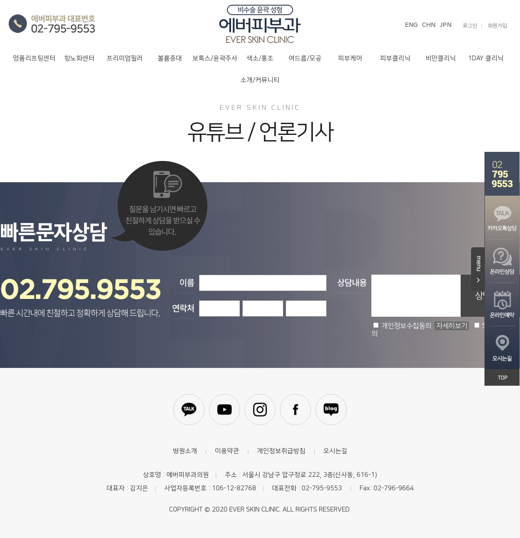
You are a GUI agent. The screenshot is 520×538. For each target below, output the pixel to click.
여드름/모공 (305, 58)
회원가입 (497, 26)
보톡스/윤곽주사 (214, 58)
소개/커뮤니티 (260, 80)
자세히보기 (452, 326)
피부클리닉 (395, 58)
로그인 (470, 26)
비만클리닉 (441, 58)
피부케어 (350, 58)
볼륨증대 (170, 58)
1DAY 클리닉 (486, 58)
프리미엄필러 (125, 58)
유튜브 (224, 409)
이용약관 (227, 451)
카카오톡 (189, 409)
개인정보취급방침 (281, 451)
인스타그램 (260, 409)
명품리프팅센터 (34, 58)
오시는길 (335, 451)
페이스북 (295, 409)
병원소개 (185, 451)
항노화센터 (79, 58)
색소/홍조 (260, 58)
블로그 (331, 409)
